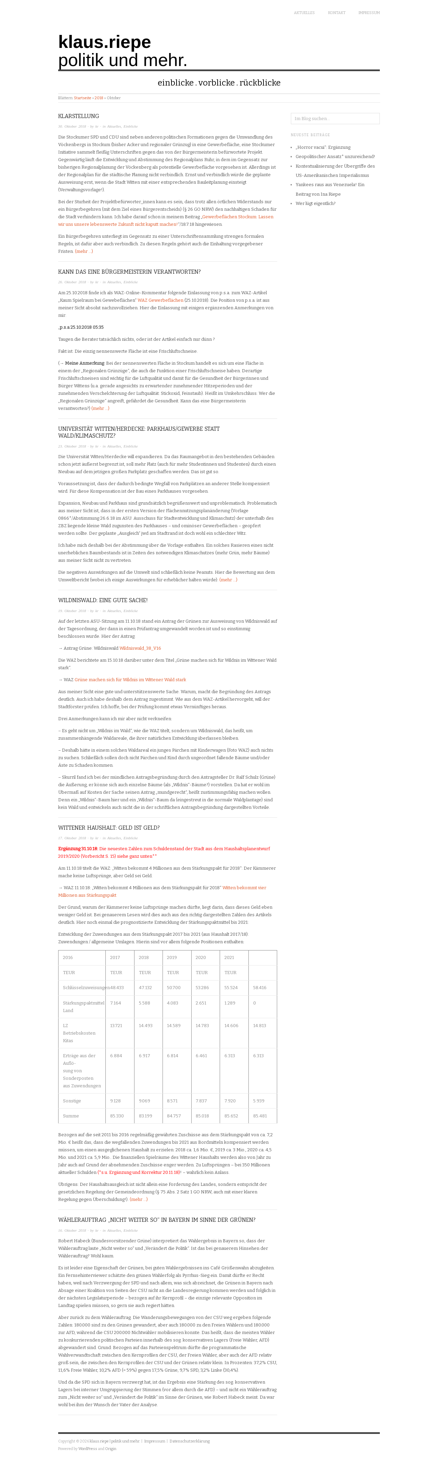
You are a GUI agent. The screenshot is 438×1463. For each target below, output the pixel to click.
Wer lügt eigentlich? (316, 203)
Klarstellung (78, 116)
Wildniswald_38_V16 (140, 648)
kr (97, 126)
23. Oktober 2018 (72, 446)
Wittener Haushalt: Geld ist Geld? (109, 828)
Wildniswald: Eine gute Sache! (103, 600)
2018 (99, 98)
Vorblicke (216, 83)
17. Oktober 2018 (72, 838)
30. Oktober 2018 (72, 126)
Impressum (369, 13)
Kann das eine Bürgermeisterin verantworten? (129, 272)
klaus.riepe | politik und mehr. (115, 1441)
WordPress (87, 1449)
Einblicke (176, 83)
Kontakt (337, 13)
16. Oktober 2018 (72, 1230)
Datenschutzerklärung (189, 1441)
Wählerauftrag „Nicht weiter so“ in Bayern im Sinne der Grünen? (157, 1220)
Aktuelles (304, 13)
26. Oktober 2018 (72, 282)
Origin (110, 1449)
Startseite (82, 98)
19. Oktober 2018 (72, 611)
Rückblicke (260, 83)
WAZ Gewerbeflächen (160, 300)
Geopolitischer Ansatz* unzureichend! (335, 156)
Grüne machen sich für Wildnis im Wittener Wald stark (130, 679)
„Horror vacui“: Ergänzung (323, 147)
